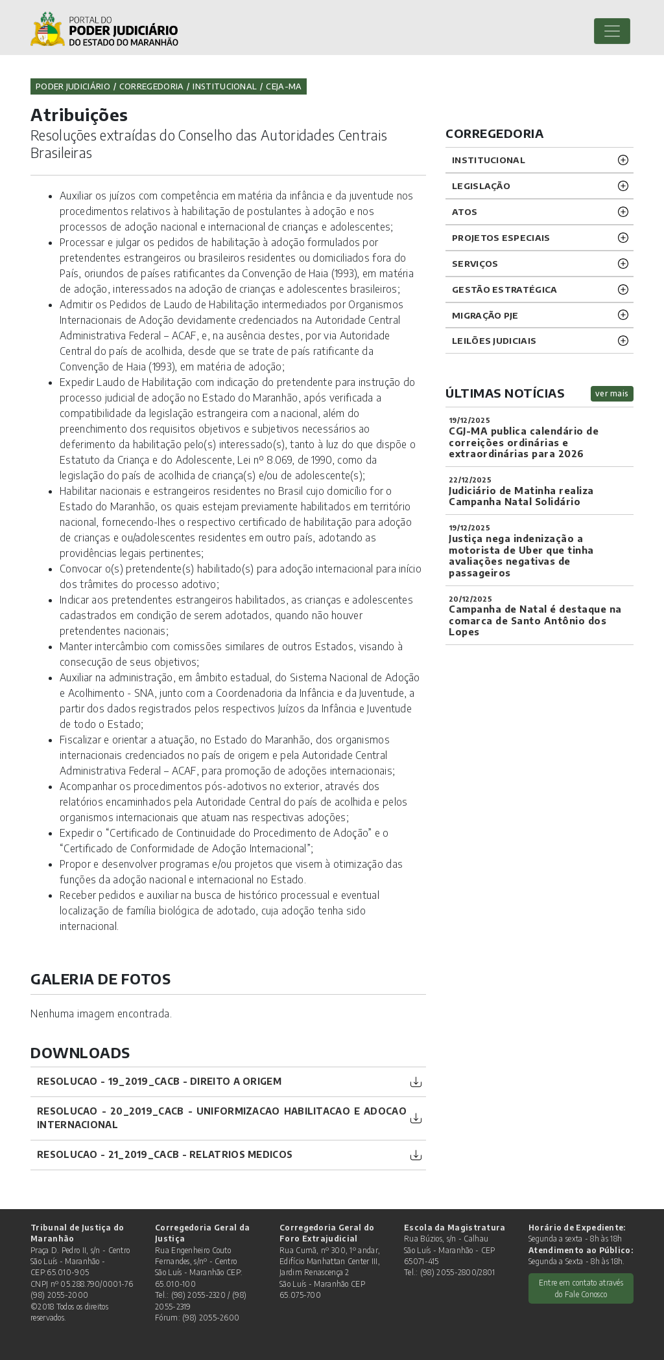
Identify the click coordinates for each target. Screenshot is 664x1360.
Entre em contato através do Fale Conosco (581, 1288)
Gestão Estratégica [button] (504, 289)
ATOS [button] (464, 211)
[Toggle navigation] (612, 31)
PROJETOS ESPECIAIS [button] (501, 237)
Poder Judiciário (73, 86)
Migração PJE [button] (485, 315)
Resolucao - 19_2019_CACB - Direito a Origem (159, 1081)
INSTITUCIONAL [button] (488, 159)
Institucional (225, 86)
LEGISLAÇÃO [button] (481, 185)
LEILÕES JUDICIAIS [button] (494, 340)
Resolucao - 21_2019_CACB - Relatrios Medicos (164, 1154)
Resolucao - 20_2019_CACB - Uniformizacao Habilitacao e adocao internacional (222, 1117)
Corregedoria (151, 86)
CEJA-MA (284, 86)
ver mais (612, 393)
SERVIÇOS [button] (475, 263)
